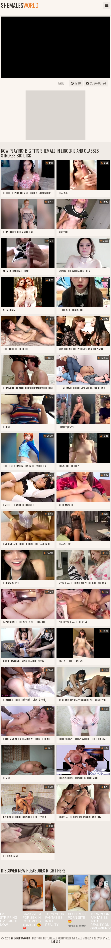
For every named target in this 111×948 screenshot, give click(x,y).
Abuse (56, 941)
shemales (19, 5)
